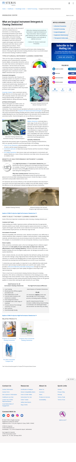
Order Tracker (24, 399)
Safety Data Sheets (26, 402)
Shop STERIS (24, 404)
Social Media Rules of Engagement (7, 404)
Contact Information (7, 389)
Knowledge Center (9, 15)
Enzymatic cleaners (7, 92)
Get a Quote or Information (9, 394)
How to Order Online (26, 394)
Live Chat (55, 90)
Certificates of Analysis (27, 389)
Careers (60, 389)
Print (70, 90)
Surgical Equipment (59, 32)
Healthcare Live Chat (7, 397)
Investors (41, 392)
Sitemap (60, 394)
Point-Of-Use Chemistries (11, 145)
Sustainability (42, 399)
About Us (41, 389)
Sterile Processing (59, 29)
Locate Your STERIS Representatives (7, 400)
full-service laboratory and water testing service (21, 266)
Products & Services (44, 397)
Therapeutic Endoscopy (60, 38)
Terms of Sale (61, 397)
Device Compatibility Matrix (28, 392)
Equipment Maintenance (60, 35)
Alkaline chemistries (32, 121)
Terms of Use (61, 399)
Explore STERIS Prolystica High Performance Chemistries (19, 213)
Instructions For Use (26, 397)
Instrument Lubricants (10, 149)
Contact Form (6, 392)
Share (62, 90)
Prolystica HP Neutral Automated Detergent (30, 110)
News (40, 394)
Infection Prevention (59, 26)
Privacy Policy (61, 392)
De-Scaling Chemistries (10, 152)
